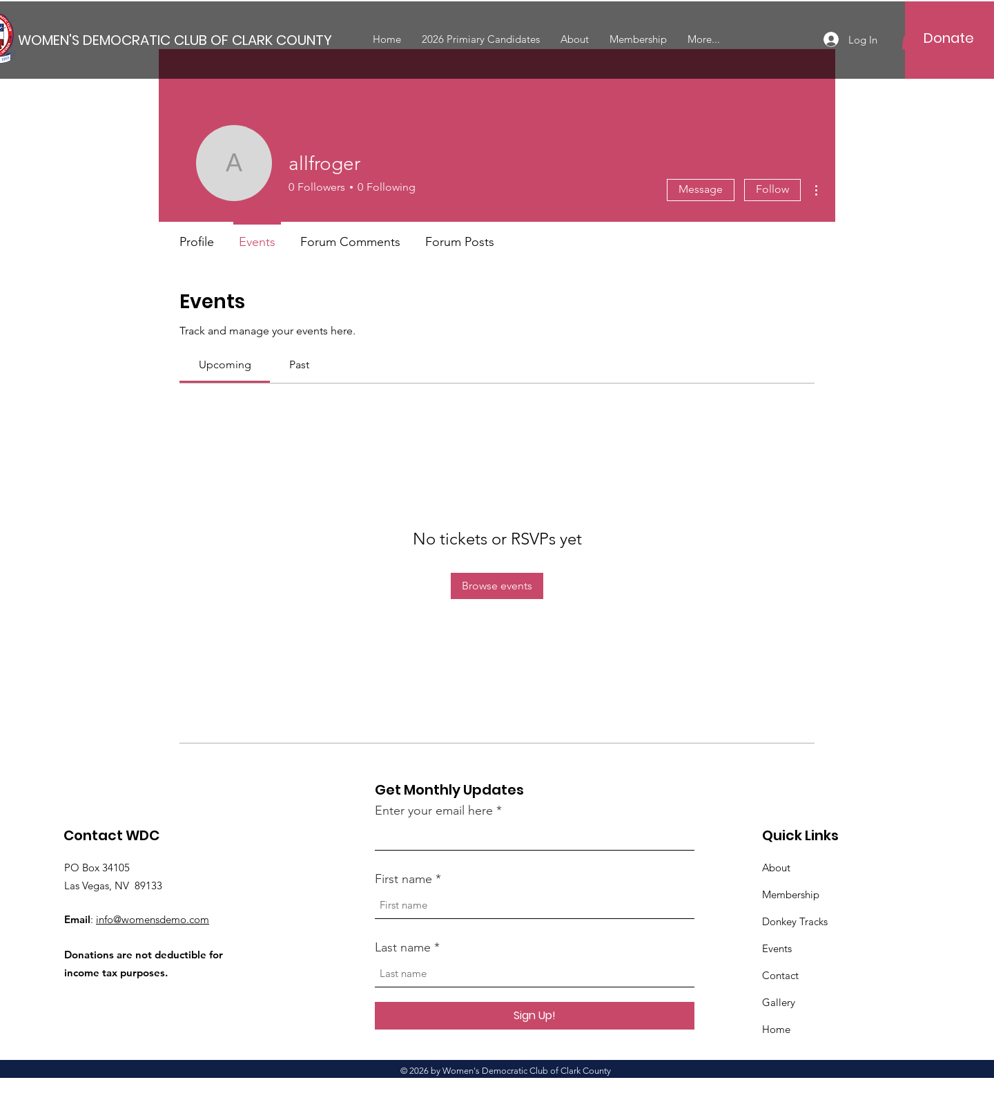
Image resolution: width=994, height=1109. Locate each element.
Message (701, 189)
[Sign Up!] (534, 1016)
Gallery (778, 1002)
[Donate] (948, 38)
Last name (403, 947)
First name (403, 879)
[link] (225, 364)
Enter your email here (434, 810)
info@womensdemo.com (152, 919)
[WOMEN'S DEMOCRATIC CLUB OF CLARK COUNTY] (175, 40)
